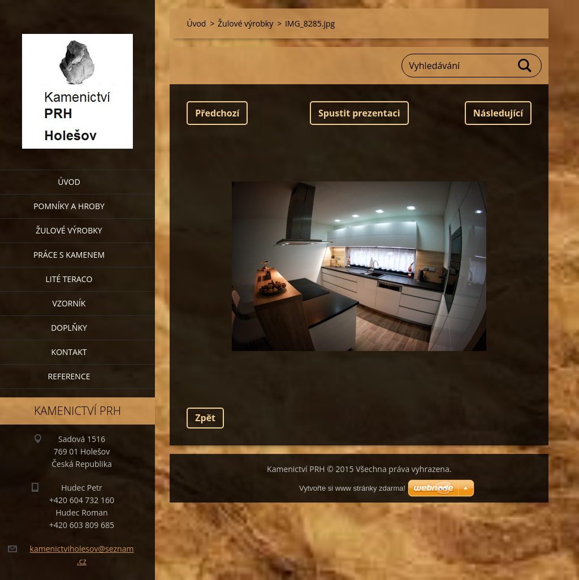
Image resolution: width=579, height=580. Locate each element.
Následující (498, 113)
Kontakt (69, 352)
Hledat (525, 65)
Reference (69, 376)
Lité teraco (68, 279)
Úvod (69, 181)
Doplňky (69, 327)
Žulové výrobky (69, 230)
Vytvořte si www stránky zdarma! (352, 488)
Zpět (205, 418)
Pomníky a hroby (69, 206)
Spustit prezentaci (359, 113)
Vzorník (69, 303)
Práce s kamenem (69, 254)
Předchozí (217, 113)
